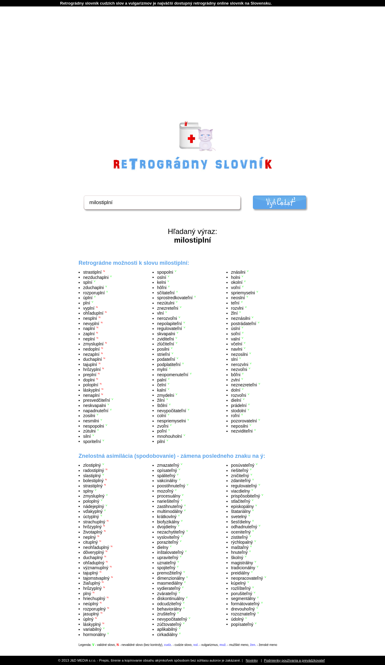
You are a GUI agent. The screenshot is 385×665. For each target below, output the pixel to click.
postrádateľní (243, 323)
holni (235, 277)
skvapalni (166, 333)
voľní (236, 287)
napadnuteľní (95, 410)
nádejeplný (93, 506)
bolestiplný (93, 480)
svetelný (239, 516)
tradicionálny (243, 567)
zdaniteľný (241, 480)
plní (86, 302)
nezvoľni (239, 369)
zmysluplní (93, 343)
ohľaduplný (93, 562)
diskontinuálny (170, 598)
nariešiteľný (168, 501)
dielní (236, 400)
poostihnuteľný (171, 485)
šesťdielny (241, 521)
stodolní (238, 410)
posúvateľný (242, 465)
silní (87, 436)
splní (87, 282)
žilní (161, 400)
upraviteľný (167, 557)
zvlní (235, 379)
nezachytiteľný (171, 532)
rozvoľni (238, 395)
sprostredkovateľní (174, 297)
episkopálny (242, 506)
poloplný (91, 501)
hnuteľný (239, 552)
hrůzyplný (92, 588)
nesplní (90, 318)
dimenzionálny (171, 577)
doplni (89, 379)
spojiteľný (166, 567)
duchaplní (92, 359)
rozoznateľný (243, 613)
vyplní (89, 307)
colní (161, 415)
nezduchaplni (96, 277)
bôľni (236, 374)
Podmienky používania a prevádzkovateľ (294, 660)
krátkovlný (166, 516)
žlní (234, 313)
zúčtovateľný (169, 624)
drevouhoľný (243, 608)
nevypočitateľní (171, 410)
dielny (162, 547)
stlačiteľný (240, 501)
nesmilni (91, 420)
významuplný (95, 567)
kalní (161, 390)
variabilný (92, 629)
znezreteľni (167, 307)
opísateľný (167, 470)
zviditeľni (165, 338)
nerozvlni (239, 364)
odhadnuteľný (244, 526)
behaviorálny (169, 608)
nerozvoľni (167, 318)
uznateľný (166, 562)
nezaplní (91, 354)
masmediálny (169, 583)
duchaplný (93, 557)
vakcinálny (167, 480)
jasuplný (91, 613)
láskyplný (92, 624)
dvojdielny (166, 526)
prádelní (239, 405)
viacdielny (240, 490)
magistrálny (242, 562)
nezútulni (165, 302)
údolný (237, 619)
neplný (89, 536)
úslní (235, 328)
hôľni (162, 287)
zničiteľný (240, 475)
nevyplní (91, 323)
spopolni (165, 272)
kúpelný (238, 583)
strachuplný (94, 521)
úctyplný (91, 516)
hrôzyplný (92, 526)
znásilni (238, 272)
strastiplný (93, 485)
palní (161, 379)
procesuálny (168, 496)
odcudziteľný (169, 603)
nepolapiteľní (169, 323)
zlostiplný (92, 465)
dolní (235, 390)
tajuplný (90, 572)
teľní (235, 302)
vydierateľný (168, 588)
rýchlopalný (242, 542)
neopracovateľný (247, 577)
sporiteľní (92, 441)
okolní (236, 282)
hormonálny (94, 634)
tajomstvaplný (96, 577)
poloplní (90, 384)
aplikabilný (167, 629)
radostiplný (93, 470)
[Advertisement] (192, 71)
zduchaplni (93, 287)
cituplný (90, 542)
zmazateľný (168, 465)
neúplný (90, 603)
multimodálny (169, 511)
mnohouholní (169, 436)
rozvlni (237, 307)
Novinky (252, 660)
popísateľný (242, 624)
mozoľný (165, 490)
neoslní (238, 297)
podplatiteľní (168, 364)
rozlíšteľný (241, 588)
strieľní (163, 354)
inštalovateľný (170, 552)
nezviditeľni (242, 431)
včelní (236, 343)
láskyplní (91, 390)
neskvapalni (94, 405)
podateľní (166, 359)
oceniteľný (241, 532)
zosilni (89, 415)
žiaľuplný (91, 583)
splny (88, 490)
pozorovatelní (244, 420)
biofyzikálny (168, 521)
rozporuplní (94, 292)
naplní (89, 328)
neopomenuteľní (172, 374)
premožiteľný (169, 572)
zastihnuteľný (170, 506)
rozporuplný (94, 608)
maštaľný (240, 547)
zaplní (89, 333)
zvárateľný (167, 593)
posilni (163, 349)
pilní (161, 441)
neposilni (239, 425)
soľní (236, 333)
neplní (89, 338)
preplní (89, 374)
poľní (162, 431)
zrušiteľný (166, 613)
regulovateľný (244, 485)
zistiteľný (239, 536)
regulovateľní (169, 328)
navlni (236, 349)
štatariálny (241, 511)
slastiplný (92, 475)
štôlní (162, 405)
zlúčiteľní (165, 343)
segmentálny (243, 598)
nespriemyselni (171, 420)
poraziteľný (167, 542)
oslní (161, 277)
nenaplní (91, 395)
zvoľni (162, 425)
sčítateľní (166, 292)
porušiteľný (241, 593)
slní (234, 359)
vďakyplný (93, 511)
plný (87, 593)
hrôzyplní (92, 369)
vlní (160, 313)
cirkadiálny (167, 634)
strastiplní (92, 272)
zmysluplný (93, 496)
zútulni (89, 431)
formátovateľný (245, 603)
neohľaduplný (96, 547)
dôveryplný (93, 552)
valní (235, 338)
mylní (162, 369)
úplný (88, 619)
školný (237, 557)
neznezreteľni (244, 384)
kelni (161, 282)
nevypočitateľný (172, 619)
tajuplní (90, 364)
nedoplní (91, 349)
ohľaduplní (93, 313)
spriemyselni (243, 292)
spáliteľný (166, 475)
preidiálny (240, 572)
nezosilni (239, 354)
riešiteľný (239, 470)
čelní (161, 384)
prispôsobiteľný (245, 496)
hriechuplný (94, 598)
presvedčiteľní (96, 400)
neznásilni (240, 318)
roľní (235, 415)
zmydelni (165, 395)
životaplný (92, 532)
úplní (87, 297)
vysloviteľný (168, 536)
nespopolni (93, 425)
